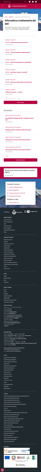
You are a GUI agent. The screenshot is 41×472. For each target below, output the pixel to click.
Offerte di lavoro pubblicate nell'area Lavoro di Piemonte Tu (16, 396)
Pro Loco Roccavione (8, 425)
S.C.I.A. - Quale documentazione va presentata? (18, 62)
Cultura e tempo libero (8, 252)
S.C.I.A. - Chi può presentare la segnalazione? (17, 52)
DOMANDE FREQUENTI (10, 40)
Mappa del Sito (7, 388)
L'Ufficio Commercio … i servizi (13, 92)
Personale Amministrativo (9, 230)
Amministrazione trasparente (13, 115)
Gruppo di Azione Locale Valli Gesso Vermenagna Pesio (15, 412)
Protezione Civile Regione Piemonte (11, 414)
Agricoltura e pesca (8, 239)
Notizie (5, 276)
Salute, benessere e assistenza (10, 262)
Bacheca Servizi (7, 372)
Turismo (5, 266)
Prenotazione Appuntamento (10, 365)
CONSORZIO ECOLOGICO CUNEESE (11, 420)
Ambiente (6, 241)
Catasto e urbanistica (8, 250)
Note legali (6, 378)
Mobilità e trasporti (8, 260)
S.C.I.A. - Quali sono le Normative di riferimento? (18, 82)
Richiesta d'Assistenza (8, 370)
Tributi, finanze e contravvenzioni (11, 264)
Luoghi (5, 291)
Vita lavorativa (7, 268)
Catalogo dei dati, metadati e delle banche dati (18, 130)
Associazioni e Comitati (9, 302)
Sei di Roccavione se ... (8, 435)
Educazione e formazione (9, 254)
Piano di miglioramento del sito (10, 361)
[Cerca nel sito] (35, 6)
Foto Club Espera (7, 429)
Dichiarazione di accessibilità (10, 359)
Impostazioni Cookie (8, 380)
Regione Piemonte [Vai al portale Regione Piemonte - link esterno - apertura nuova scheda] (7, 1)
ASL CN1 (6, 408)
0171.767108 (8, 309)
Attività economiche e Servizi (10, 300)
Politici (5, 232)
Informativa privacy (8, 376)
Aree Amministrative (8, 221)
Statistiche (6, 386)
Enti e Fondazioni (7, 228)
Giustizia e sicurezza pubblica (10, 256)
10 (18, 98)
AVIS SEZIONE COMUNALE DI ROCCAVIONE (13, 427)
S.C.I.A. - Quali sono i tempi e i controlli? (16, 72)
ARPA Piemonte (7, 410)
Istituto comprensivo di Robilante (11, 437)
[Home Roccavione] (16, 6)
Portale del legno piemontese (10, 439)
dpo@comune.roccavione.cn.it (13, 349)
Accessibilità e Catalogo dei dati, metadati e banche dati (19, 119)
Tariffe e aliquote (7, 278)
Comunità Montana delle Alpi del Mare (12, 402)
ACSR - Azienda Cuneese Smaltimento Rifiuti (13, 418)
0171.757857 (9, 310)
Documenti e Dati (7, 226)
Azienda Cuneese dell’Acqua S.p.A (11, 416)
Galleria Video (7, 298)
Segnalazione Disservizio (9, 368)
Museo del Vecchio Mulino (9, 433)
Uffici (5, 224)
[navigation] (2, 6)
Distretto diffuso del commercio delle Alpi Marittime (15, 404)
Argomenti (11, 17)
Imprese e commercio (8, 258)
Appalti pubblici (7, 245)
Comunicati (6, 282)
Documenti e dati (20, 160)
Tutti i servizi (20, 102)
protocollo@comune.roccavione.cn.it (14, 316)
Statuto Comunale (8, 374)
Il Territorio (6, 293)
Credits (5, 382)
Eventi (5, 289)
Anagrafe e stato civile (8, 243)
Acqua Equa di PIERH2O (9, 441)
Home (6, 17)
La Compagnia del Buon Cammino (11, 431)
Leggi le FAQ (6, 363)
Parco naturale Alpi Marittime (10, 406)
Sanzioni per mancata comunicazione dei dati (17, 140)
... (16, 98)
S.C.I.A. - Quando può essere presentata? (16, 42)
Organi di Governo (8, 219)
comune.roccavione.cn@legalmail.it (14, 315)
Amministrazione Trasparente (10, 357)
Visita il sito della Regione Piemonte (11, 398)
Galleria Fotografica (8, 296)
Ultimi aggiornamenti (8, 384)
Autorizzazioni (7, 248)
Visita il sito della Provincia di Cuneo (11, 400)
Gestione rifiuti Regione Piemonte (11, 423)
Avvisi (5, 280)
